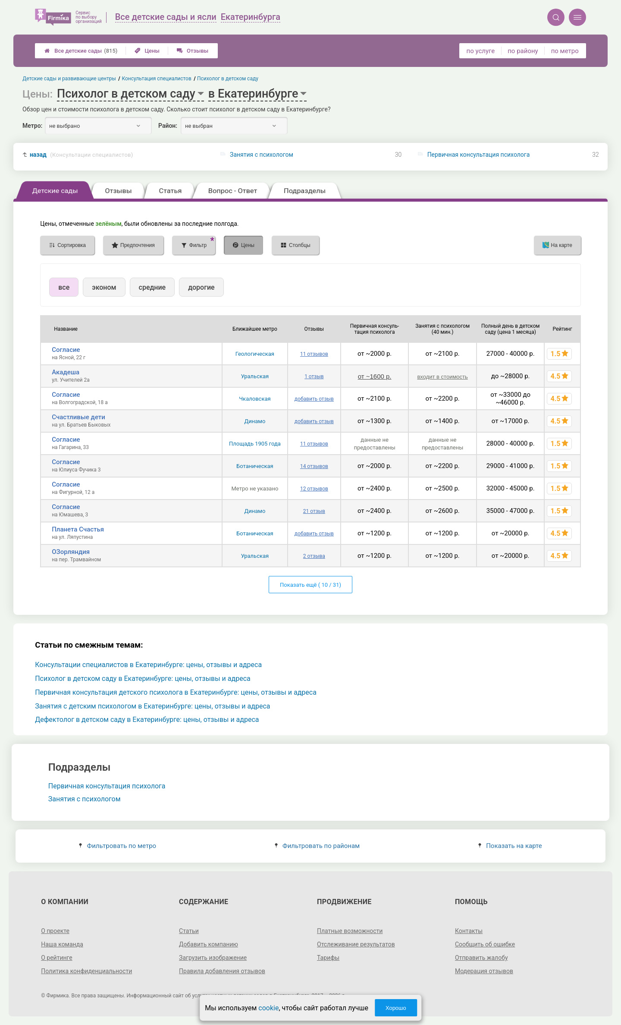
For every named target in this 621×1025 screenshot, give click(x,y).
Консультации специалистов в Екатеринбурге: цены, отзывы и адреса (148, 665)
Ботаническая (254, 466)
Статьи (189, 930)
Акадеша (65, 372)
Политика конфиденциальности (86, 971)
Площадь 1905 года (255, 443)
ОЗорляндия (71, 552)
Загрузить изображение (213, 957)
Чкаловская (254, 398)
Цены (147, 50)
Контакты (469, 930)
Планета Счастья (78, 529)
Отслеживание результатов (356, 944)
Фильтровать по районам (317, 846)
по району (523, 51)
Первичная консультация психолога (478, 155)
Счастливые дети (78, 417)
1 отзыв (313, 376)
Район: (167, 125)
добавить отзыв (314, 399)
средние (152, 287)
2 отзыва (314, 556)
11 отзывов (314, 354)
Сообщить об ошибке (485, 944)
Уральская (255, 376)
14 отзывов (314, 466)
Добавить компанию (208, 944)
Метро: (32, 125)
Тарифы (328, 957)
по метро (565, 51)
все (63, 287)
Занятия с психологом (261, 155)
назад (81, 155)
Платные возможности (350, 930)
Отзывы (192, 50)
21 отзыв (314, 511)
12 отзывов (314, 489)
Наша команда (62, 944)
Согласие (66, 350)
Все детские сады (80, 50)
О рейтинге (56, 957)
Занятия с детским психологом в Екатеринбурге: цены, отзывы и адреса (152, 706)
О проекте (55, 930)
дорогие (201, 287)
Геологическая (254, 354)
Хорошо (396, 1008)
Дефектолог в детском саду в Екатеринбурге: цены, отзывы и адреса (147, 719)
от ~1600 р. (375, 376)
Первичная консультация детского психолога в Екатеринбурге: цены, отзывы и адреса (176, 692)
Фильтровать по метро (117, 846)
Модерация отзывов (484, 971)
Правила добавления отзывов (222, 971)
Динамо (254, 421)
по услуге (481, 51)
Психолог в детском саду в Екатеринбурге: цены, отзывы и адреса (143, 678)
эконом (104, 287)
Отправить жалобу (481, 957)
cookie (268, 1008)
